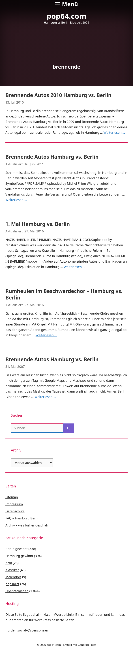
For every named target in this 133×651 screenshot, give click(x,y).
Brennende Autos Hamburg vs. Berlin (51, 156)
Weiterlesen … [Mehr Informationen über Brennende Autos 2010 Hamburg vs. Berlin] (114, 132)
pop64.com (66, 16)
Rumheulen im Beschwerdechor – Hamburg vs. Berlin (63, 294)
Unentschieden (17, 591)
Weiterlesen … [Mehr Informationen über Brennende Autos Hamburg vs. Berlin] (16, 200)
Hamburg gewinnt (19, 556)
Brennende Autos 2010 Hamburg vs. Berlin (58, 95)
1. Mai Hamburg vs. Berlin (37, 223)
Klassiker (12, 570)
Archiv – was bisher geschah (26, 525)
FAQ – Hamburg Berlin (22, 518)
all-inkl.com (44, 614)
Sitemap (11, 497)
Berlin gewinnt (16, 549)
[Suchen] (68, 428)
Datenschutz (14, 511)
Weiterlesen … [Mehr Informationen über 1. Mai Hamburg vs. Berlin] (74, 267)
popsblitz (12, 584)
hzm (8, 563)
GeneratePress (87, 644)
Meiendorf (13, 577)
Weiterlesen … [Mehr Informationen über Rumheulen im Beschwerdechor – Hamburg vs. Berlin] (46, 335)
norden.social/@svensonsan (26, 630)
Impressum (14, 504)
